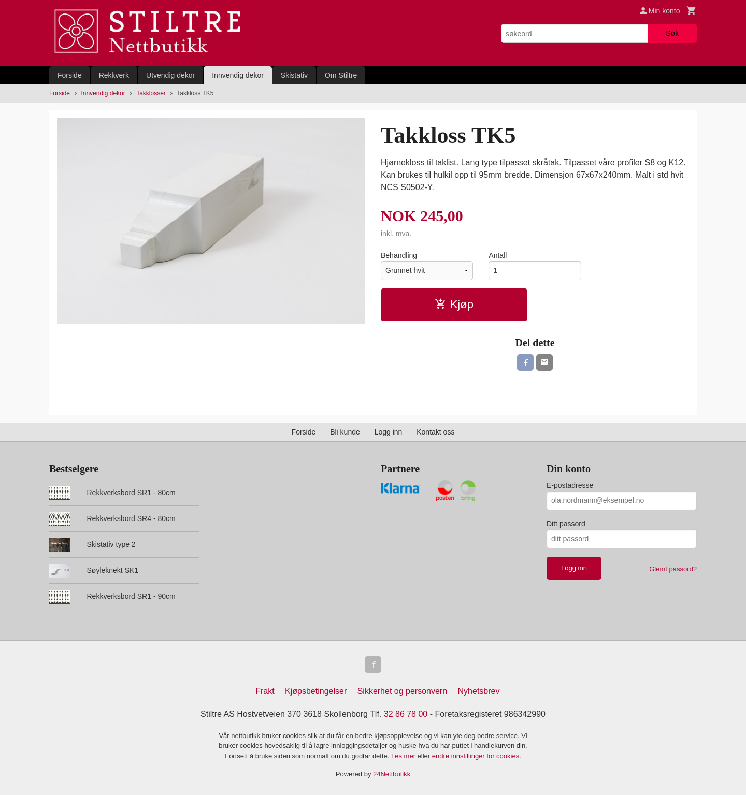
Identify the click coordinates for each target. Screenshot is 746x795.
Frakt (264, 691)
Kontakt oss (435, 432)
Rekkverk (114, 75)
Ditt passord (566, 523)
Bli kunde (345, 432)
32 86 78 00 (406, 714)
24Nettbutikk (391, 774)
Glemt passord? (673, 569)
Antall (498, 255)
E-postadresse (570, 485)
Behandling (399, 255)
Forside (70, 75)
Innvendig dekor (238, 75)
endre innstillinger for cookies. (476, 756)
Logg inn (389, 432)
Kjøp (454, 304)
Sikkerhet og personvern (402, 691)
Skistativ (294, 75)
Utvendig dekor (170, 75)
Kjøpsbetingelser (316, 691)
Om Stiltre (341, 75)
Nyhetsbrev (479, 691)
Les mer (404, 756)
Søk (672, 33)
